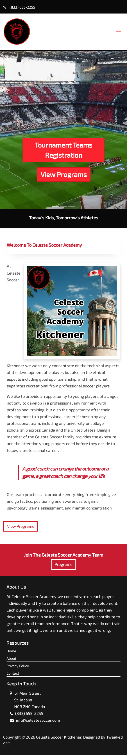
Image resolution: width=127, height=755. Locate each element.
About (11, 658)
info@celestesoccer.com (38, 720)
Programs (63, 564)
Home (11, 651)
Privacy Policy (18, 666)
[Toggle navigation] (118, 32)
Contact (13, 673)
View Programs (64, 174)
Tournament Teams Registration (63, 150)
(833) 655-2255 (19, 7)
